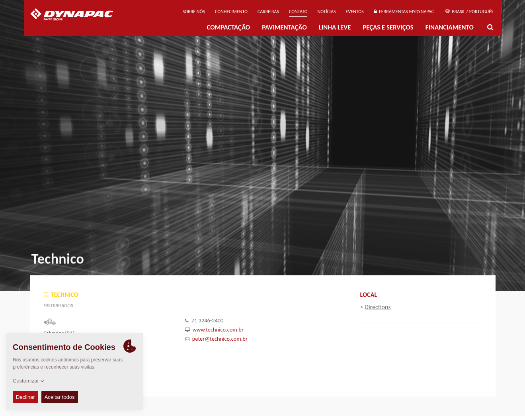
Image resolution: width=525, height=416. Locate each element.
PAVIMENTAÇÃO (284, 27)
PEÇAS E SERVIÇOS (388, 27)
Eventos (355, 11)
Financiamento (449, 27)
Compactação (228, 27)
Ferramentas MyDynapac (404, 11)
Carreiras (268, 11)
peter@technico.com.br (220, 338)
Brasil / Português (469, 11)
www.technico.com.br (218, 329)
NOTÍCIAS (326, 11)
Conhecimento (231, 11)
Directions (378, 307)
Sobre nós (194, 11)
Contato (298, 11)
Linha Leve (335, 27)
